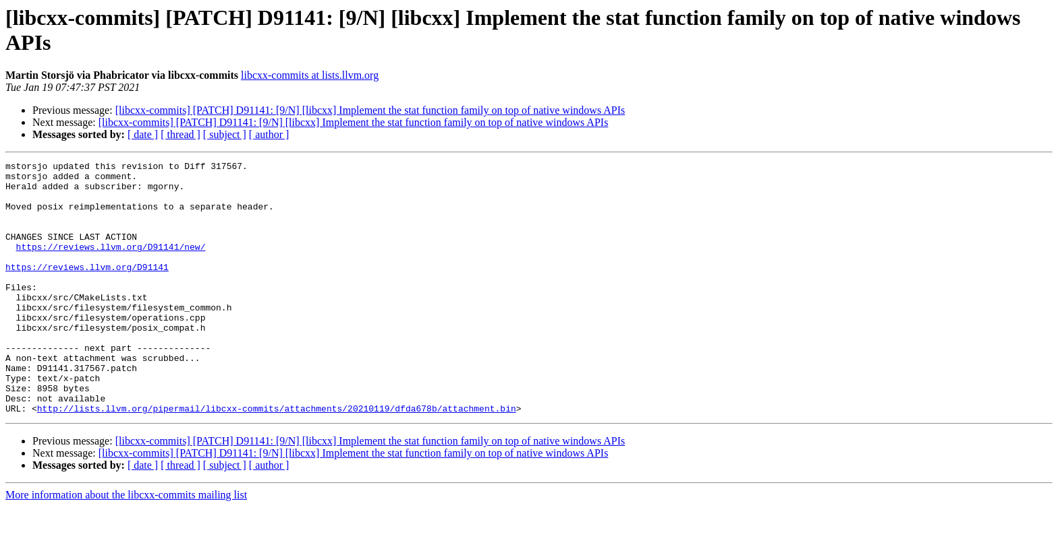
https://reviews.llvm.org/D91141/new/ (111, 265)
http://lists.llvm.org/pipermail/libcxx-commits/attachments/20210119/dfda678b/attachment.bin (276, 459)
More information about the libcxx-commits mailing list (126, 545)
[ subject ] (224, 134)
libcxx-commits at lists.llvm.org (310, 75)
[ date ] (143, 134)
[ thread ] (180, 134)
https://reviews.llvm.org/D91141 (87, 289)
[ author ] (269, 134)
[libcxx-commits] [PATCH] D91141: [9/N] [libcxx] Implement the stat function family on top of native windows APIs (370, 110)
